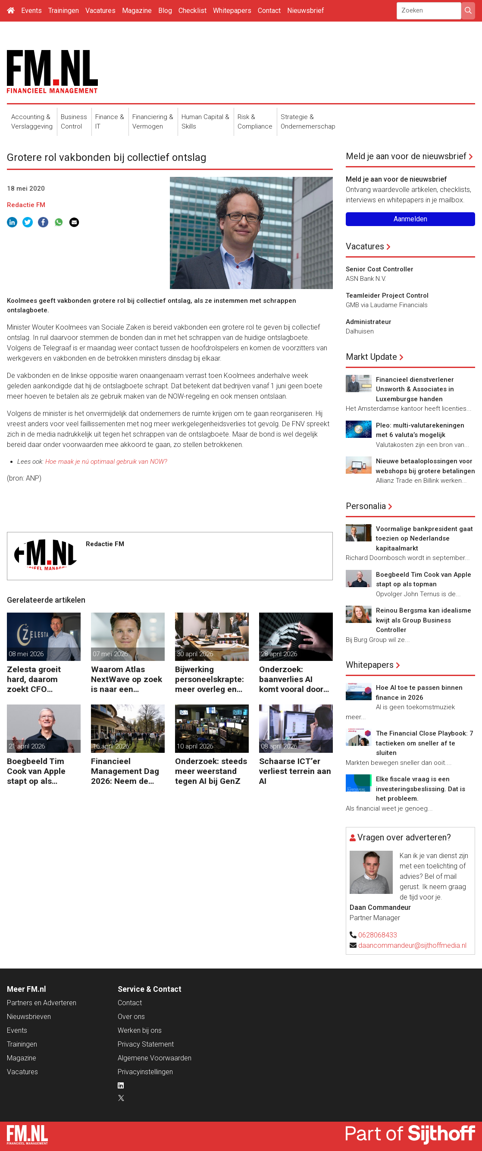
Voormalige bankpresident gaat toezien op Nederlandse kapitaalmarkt (424, 538)
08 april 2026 (279, 746)
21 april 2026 (27, 746)
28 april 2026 (279, 654)
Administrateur (368, 322)
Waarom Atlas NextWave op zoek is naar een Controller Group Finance (126, 679)
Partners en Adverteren (41, 1003)
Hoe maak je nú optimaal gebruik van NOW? (106, 461)
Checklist (192, 10)
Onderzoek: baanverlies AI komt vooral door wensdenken (291, 679)
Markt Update (371, 357)
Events (31, 10)
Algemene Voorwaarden (154, 1058)
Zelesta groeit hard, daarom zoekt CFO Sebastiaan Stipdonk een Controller (34, 679)
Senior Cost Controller (379, 269)
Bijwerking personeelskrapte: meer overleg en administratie (209, 679)
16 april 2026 (111, 746)
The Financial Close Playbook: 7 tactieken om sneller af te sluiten (424, 743)
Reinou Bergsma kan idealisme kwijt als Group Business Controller (423, 620)
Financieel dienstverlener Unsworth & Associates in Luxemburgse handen (415, 389)
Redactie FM (26, 205)
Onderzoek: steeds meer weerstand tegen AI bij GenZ (211, 771)
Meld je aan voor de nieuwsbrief (406, 156)
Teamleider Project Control (387, 295)
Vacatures (100, 10)
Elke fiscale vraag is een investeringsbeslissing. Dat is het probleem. (420, 788)
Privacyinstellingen (145, 1072)
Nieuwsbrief (305, 10)
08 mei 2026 (26, 654)
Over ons (131, 1017)
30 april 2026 (195, 654)
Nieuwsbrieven (29, 1017)
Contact (269, 10)
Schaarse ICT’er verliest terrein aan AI (295, 771)
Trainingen (63, 10)
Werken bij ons (140, 1030)
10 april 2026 (195, 746)
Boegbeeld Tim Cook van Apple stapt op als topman (36, 771)
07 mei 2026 (110, 654)
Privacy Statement (146, 1044)
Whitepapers (232, 10)
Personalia (366, 506)
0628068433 (377, 935)
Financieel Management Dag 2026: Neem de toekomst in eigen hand (125, 771)
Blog (165, 10)
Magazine (137, 10)
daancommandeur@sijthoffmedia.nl (412, 945)
